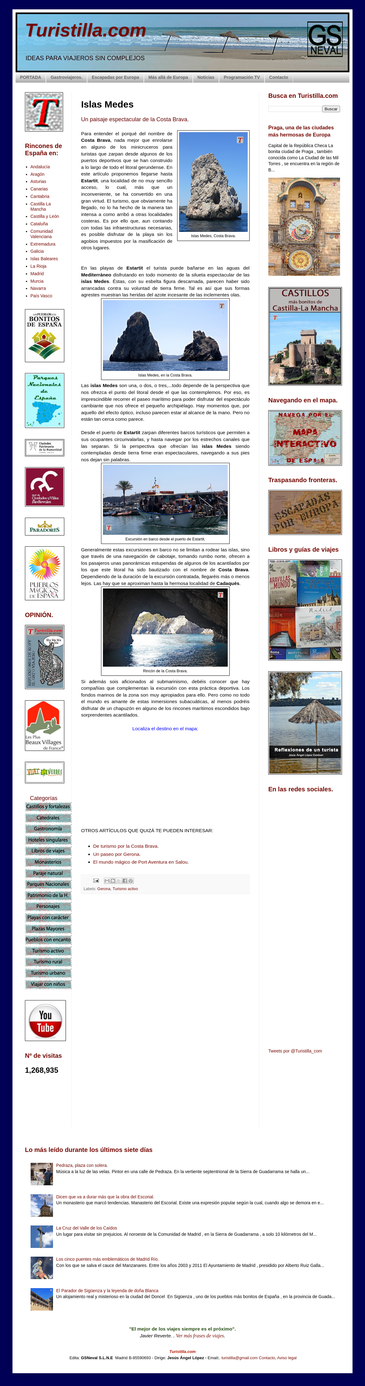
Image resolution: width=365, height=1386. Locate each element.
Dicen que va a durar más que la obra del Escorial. (105, 1196)
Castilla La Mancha (41, 206)
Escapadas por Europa (115, 77)
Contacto (278, 77)
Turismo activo (125, 889)
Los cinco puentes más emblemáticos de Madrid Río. (107, 1259)
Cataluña (39, 223)
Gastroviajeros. (66, 77)
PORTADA (30, 77)
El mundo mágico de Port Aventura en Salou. (141, 862)
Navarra (38, 288)
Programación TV (242, 77)
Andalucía (40, 166)
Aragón (38, 174)
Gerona (103, 889)
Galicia (37, 251)
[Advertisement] (165, 954)
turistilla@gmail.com (239, 1357)
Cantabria (40, 196)
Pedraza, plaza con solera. (82, 1165)
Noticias (205, 77)
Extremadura (43, 244)
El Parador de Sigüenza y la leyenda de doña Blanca (107, 1290)
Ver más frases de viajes (200, 1335)
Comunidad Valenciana (42, 234)
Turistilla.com (85, 30)
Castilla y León (45, 216)
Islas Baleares (44, 258)
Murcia (37, 281)
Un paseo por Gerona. (117, 854)
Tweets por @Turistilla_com (295, 1050)
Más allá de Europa (168, 77)
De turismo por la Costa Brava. (126, 846)
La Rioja (38, 266)
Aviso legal (287, 1357)
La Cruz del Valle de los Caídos (86, 1227)
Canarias (39, 188)
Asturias (38, 181)
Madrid (37, 273)
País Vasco (41, 295)
